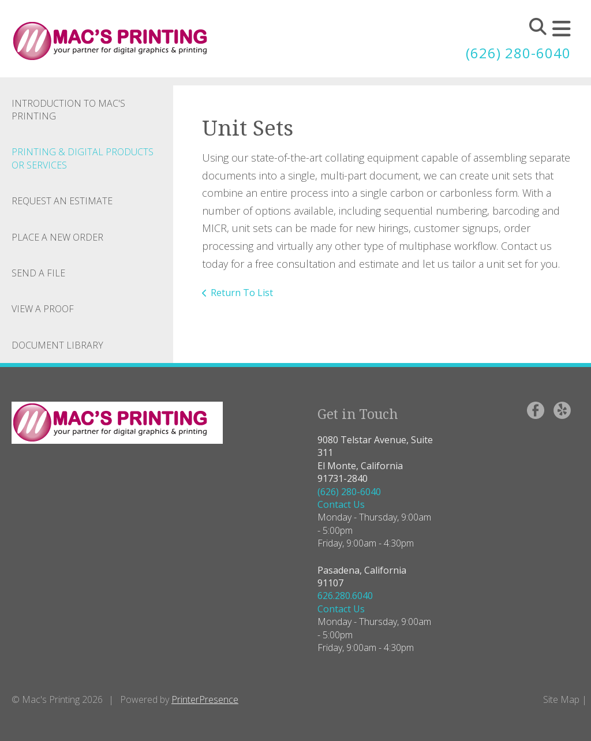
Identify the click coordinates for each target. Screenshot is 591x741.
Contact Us (341, 504)
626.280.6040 (345, 595)
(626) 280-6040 (518, 52)
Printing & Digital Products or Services (83, 158)
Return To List (242, 292)
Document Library (57, 345)
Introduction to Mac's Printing (68, 109)
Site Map (561, 699)
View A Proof (43, 308)
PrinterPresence (204, 699)
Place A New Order (57, 237)
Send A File (38, 273)
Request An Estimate (62, 200)
